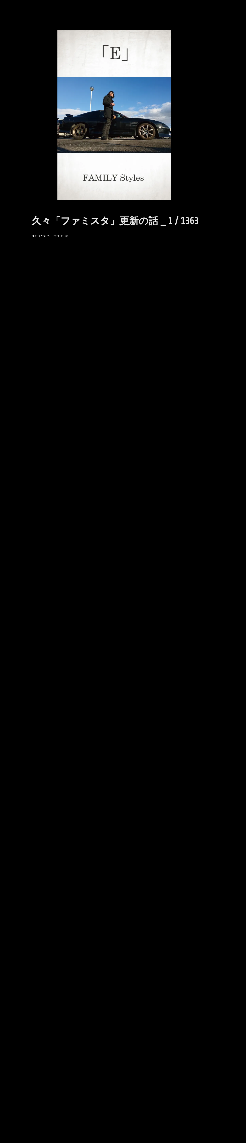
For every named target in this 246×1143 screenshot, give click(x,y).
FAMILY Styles (40, 236)
